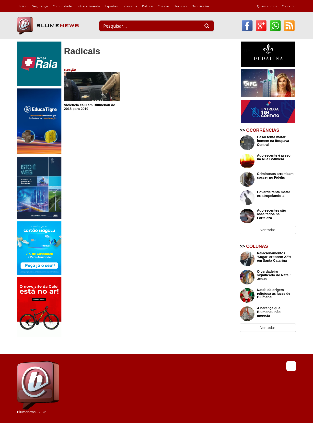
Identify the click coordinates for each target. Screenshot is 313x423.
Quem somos (267, 6)
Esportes (111, 6)
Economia (130, 6)
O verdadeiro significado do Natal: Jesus (274, 275)
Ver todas (268, 230)
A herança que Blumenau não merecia (268, 312)
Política (147, 6)
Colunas (164, 6)
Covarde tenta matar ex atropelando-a (273, 194)
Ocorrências (200, 6)
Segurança (40, 6)
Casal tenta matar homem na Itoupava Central (273, 141)
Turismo (180, 6)
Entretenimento (88, 6)
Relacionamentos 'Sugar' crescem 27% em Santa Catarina (274, 257)
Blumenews (48, 25)
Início (23, 6)
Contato (287, 6)
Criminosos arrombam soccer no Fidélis (275, 175)
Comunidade (62, 6)
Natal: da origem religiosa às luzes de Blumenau (273, 293)
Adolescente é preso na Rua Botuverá (273, 157)
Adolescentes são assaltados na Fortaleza (271, 214)
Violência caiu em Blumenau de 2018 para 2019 (89, 107)
